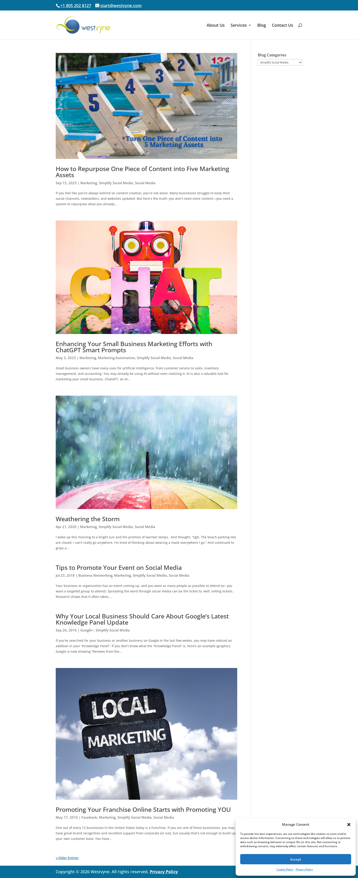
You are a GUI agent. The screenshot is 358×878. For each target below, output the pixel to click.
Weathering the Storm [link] (88, 519)
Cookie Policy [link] (284, 869)
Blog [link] (261, 26)
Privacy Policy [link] (304, 869)
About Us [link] (216, 26)
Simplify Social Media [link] (116, 183)
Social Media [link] (145, 183)
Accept (295, 859)
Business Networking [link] (95, 575)
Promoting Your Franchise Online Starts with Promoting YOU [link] (143, 809)
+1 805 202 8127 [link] (75, 5)
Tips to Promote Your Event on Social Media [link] (119, 567)
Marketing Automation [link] (116, 357)
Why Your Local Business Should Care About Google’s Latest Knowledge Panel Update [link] (142, 619)
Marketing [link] (88, 183)
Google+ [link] (87, 630)
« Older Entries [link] (67, 858)
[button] (349, 824)
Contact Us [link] (282, 26)
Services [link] (239, 26)
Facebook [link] (89, 817)
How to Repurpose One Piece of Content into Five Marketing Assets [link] (142, 171)
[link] (95, 25)
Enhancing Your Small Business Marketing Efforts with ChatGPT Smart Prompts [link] (134, 346)
